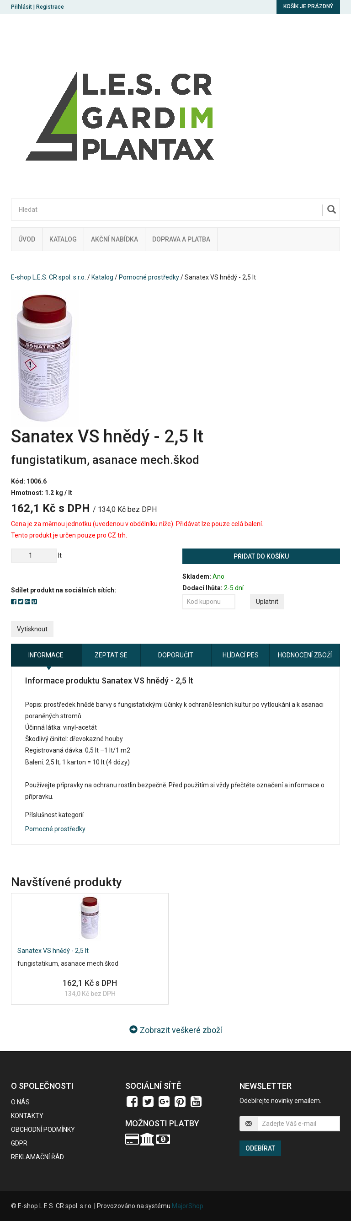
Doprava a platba (181, 239)
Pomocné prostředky (149, 277)
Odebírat (260, 1148)
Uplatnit (267, 601)
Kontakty (27, 1115)
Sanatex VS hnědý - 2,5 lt (53, 950)
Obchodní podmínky (43, 1129)
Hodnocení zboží (305, 655)
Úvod (26, 239)
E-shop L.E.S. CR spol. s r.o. (48, 277)
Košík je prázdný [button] (308, 6)
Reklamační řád (37, 1157)
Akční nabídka (114, 239)
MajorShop (187, 1206)
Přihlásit (21, 7)
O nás (20, 1102)
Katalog (63, 239)
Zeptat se (111, 655)
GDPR (19, 1143)
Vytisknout (32, 629)
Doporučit (175, 655)
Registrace (50, 7)
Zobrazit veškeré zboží (175, 1030)
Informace (46, 655)
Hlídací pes (241, 655)
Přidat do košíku (261, 556)
